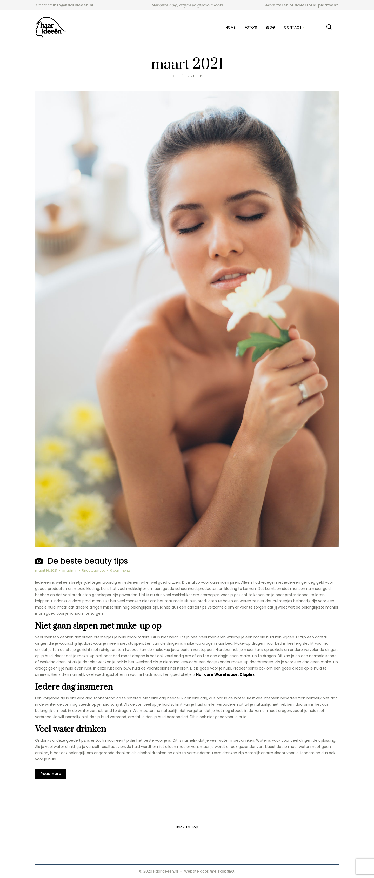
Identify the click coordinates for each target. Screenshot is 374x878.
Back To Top (187, 827)
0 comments (120, 570)
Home (176, 75)
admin (71, 570)
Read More (51, 773)
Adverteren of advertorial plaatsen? (301, 5)
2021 (186, 75)
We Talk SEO (222, 871)
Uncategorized (93, 570)
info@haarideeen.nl (73, 5)
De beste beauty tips (88, 561)
